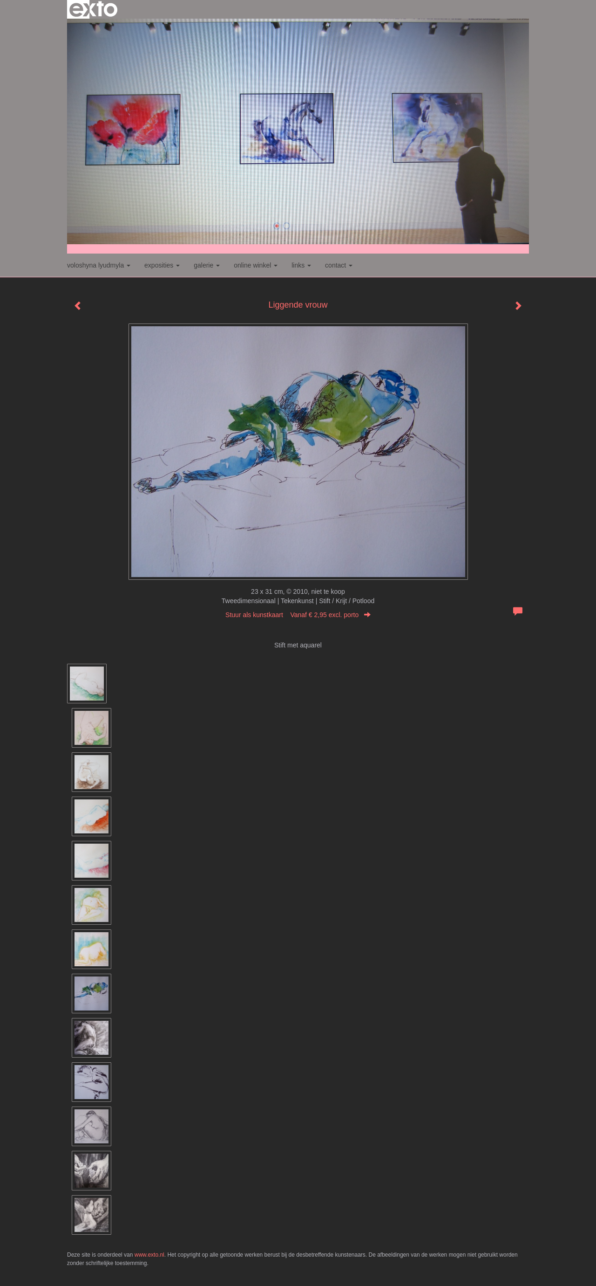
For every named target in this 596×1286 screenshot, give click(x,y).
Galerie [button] (207, 265)
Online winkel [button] (256, 265)
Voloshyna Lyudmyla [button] (98, 265)
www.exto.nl (149, 1255)
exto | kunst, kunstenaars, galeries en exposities (93, 9)
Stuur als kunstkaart (298, 615)
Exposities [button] (162, 265)
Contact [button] (338, 265)
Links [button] (301, 265)
